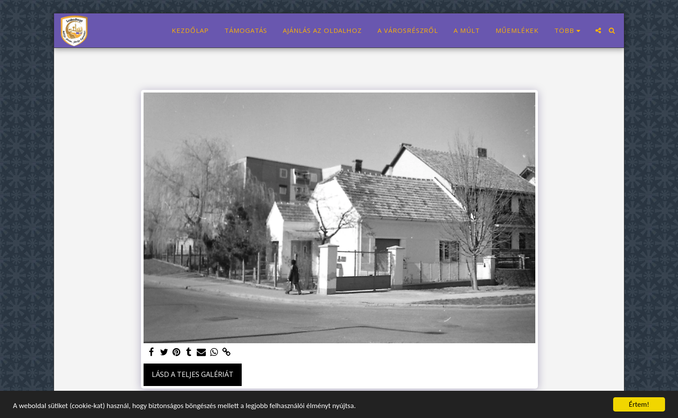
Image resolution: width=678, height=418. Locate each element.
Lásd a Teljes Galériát (192, 374)
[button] (598, 30)
